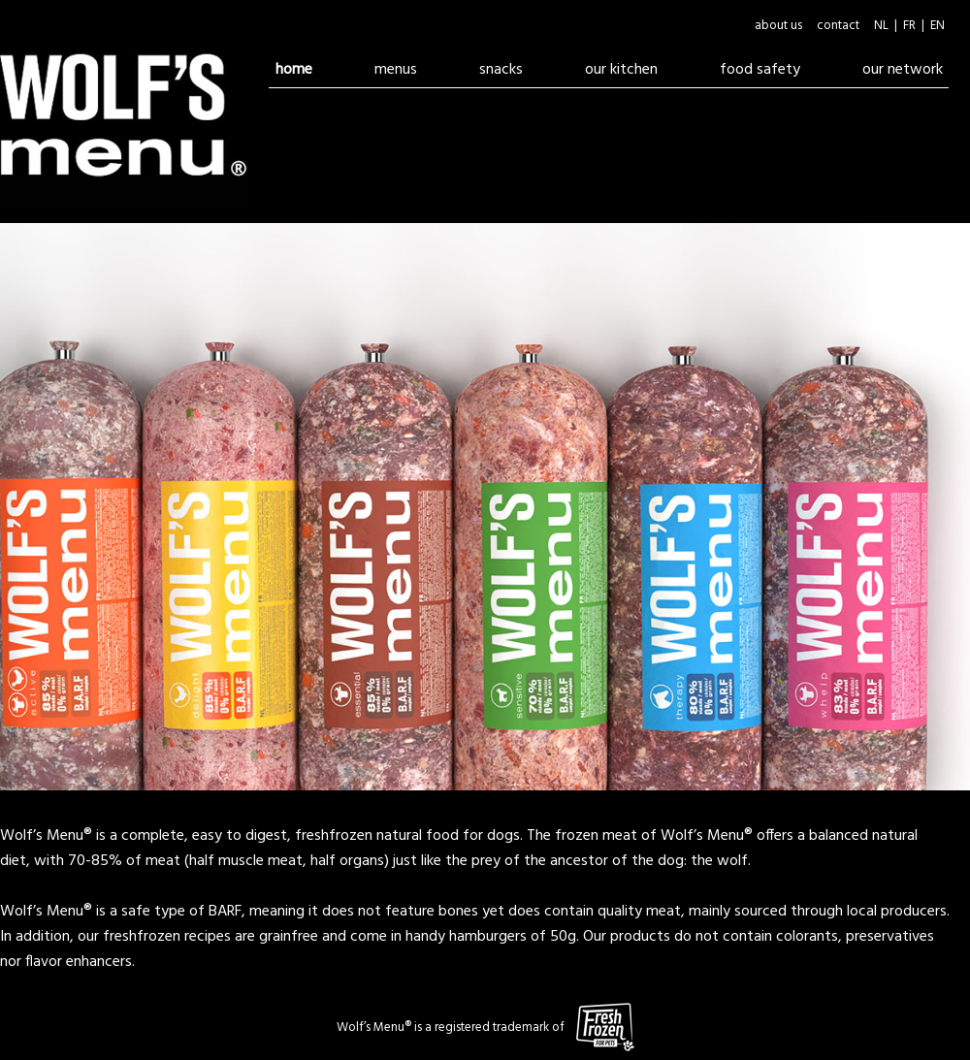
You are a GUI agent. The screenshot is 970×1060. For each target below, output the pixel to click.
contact (838, 26)
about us (778, 26)
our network (902, 69)
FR (909, 26)
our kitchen (621, 69)
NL (881, 26)
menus (395, 69)
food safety (773, 69)
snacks (501, 69)
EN (937, 26)
